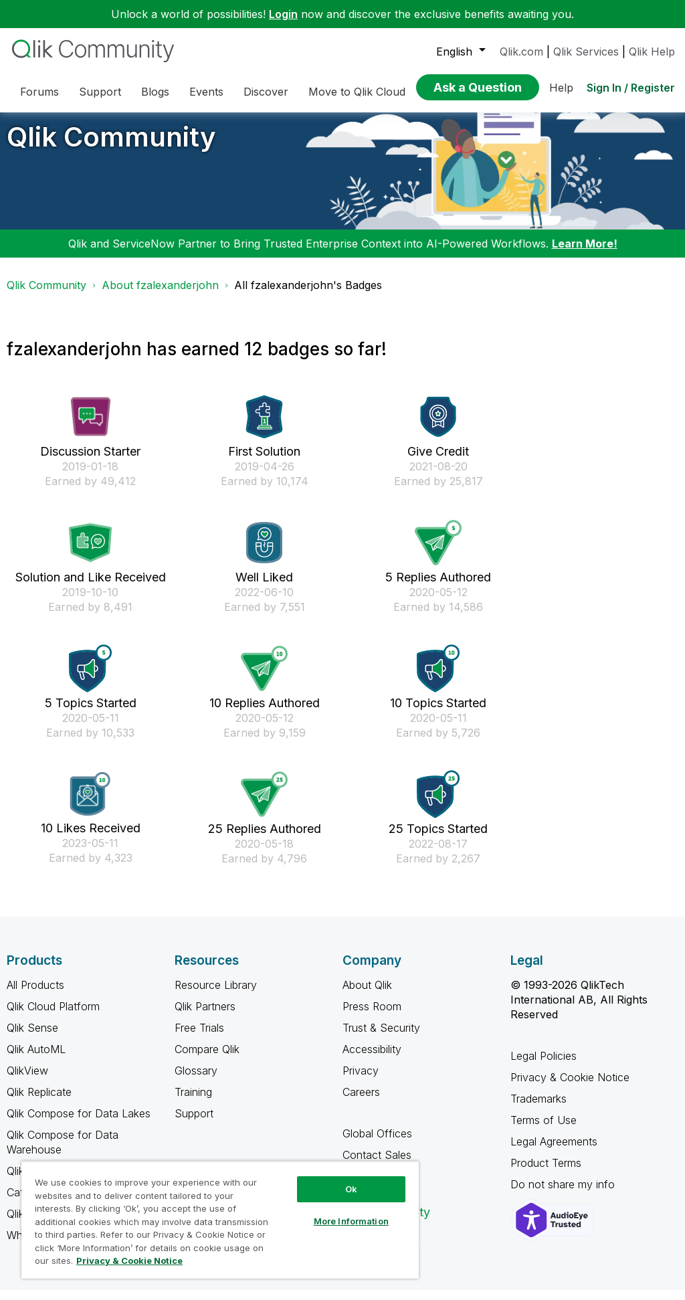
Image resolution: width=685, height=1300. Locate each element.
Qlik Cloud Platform (53, 1016)
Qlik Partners (205, 1016)
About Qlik (367, 995)
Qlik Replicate (39, 1102)
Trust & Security (381, 1037)
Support (194, 1123)
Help (561, 87)
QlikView (27, 1080)
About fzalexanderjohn (160, 295)
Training (193, 1102)
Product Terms (545, 1173)
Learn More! (584, 253)
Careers (361, 1102)
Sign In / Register (631, 87)
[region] (220, 1220)
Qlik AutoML (36, 1059)
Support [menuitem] (100, 91)
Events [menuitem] (206, 91)
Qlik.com (521, 51)
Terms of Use (543, 1130)
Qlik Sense (32, 1037)
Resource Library (216, 995)
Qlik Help (652, 51)
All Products (35, 995)
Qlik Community (111, 146)
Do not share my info (564, 1194)
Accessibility (371, 1059)
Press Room (371, 1016)
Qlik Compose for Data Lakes (79, 1123)
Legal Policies (543, 1066)
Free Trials (199, 1037)
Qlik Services (586, 51)
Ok (351, 1189)
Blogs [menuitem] (155, 91)
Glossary (196, 1080)
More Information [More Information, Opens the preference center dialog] (351, 1221)
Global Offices (377, 1143)
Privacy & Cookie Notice (569, 1087)
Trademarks (538, 1108)
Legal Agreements (553, 1151)
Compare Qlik (207, 1059)
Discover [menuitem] (265, 91)
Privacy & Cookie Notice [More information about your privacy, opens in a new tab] (129, 1260)
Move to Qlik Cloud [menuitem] (356, 91)
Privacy (360, 1080)
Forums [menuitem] (39, 91)
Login (283, 14)
